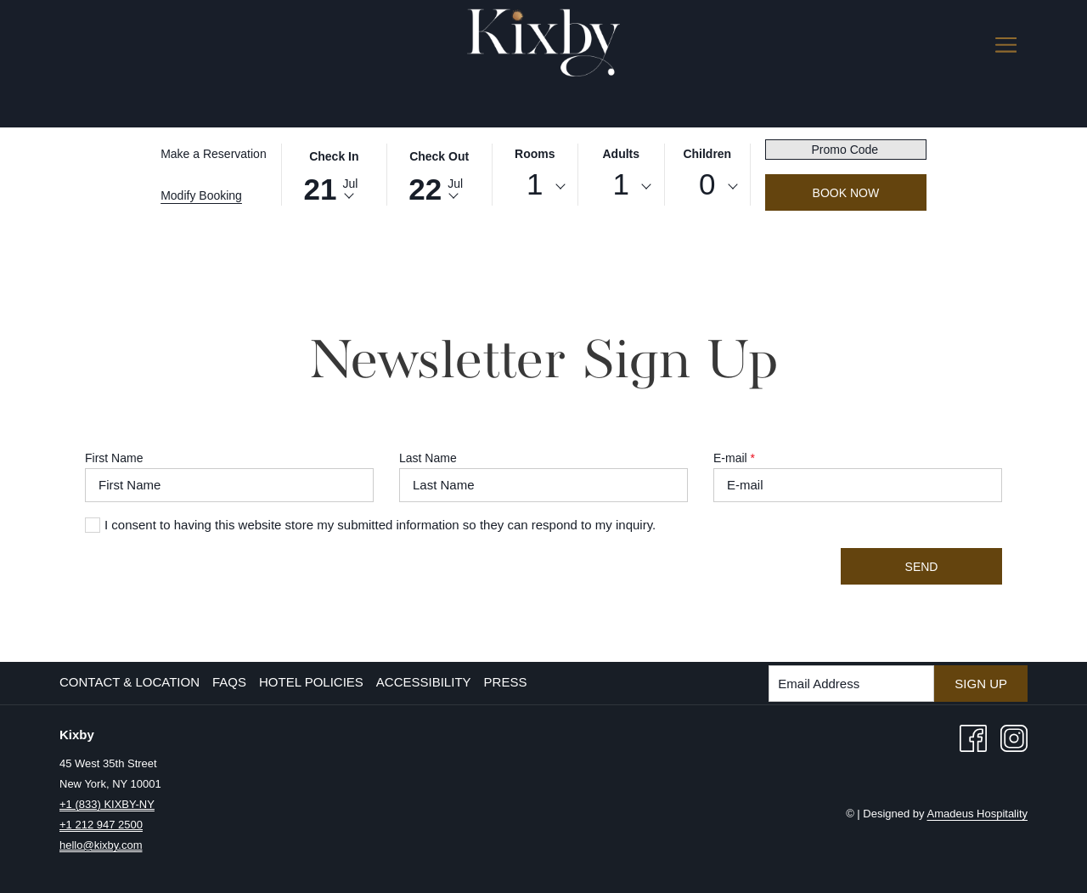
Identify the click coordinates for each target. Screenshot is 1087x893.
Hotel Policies (311, 682)
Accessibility (423, 682)
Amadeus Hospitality (977, 813)
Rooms (535, 154)
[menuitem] (131, 682)
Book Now (846, 193)
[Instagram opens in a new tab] (1014, 737)
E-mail (734, 458)
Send (921, 567)
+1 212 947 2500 (101, 824)
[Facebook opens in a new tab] (973, 737)
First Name (114, 458)
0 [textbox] (707, 184)
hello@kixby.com (101, 845)
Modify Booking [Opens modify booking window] (201, 195)
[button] (334, 173)
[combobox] (535, 187)
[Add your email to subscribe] (851, 683)
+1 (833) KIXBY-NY (107, 804)
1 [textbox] (535, 184)
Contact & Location (129, 682)
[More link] (1006, 44)
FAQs (229, 682)
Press (505, 682)
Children (707, 154)
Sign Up (981, 683)
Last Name (428, 458)
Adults (621, 154)
